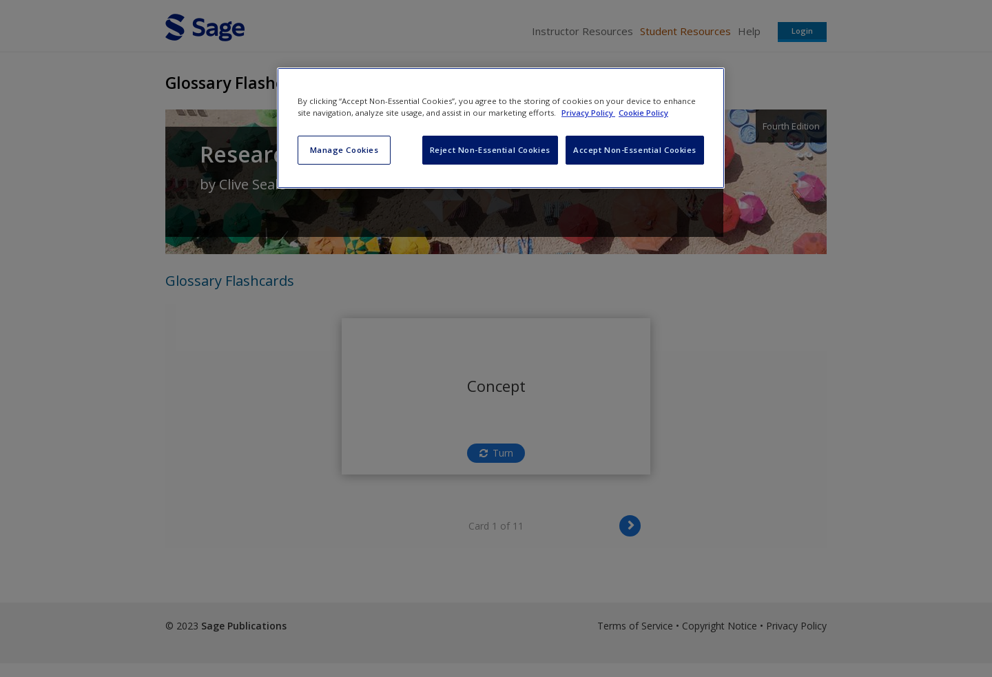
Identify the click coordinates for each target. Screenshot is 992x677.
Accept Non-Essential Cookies (634, 150)
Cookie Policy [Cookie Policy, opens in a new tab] (643, 112)
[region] (501, 128)
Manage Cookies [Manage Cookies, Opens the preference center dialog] (344, 150)
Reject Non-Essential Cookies (490, 150)
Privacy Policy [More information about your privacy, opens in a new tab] (588, 112)
